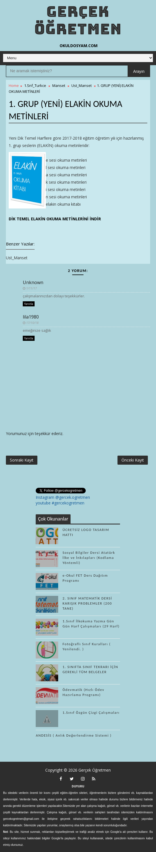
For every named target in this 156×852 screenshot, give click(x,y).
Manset (58, 85)
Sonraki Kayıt (21, 460)
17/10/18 (32, 322)
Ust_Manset (81, 85)
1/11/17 (31, 288)
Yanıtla (28, 304)
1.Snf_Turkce (35, 85)
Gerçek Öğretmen (78, 20)
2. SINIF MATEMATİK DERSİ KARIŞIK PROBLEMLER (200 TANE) (87, 603)
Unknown (33, 282)
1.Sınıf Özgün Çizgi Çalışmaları (90, 712)
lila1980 (31, 317)
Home (14, 85)
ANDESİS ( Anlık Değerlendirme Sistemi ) (74, 735)
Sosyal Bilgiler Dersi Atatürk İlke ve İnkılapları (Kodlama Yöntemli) (88, 557)
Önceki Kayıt (132, 460)
